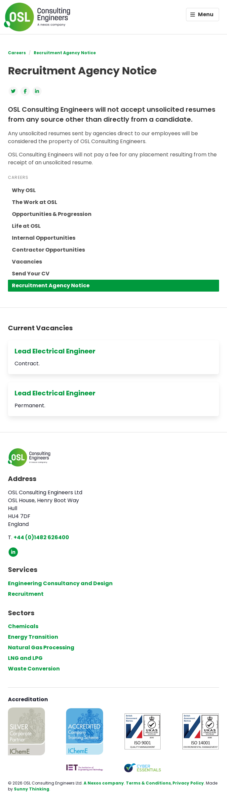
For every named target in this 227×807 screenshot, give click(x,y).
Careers (17, 53)
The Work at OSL (34, 202)
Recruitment (26, 594)
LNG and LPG (25, 658)
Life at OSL (26, 226)
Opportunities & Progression (52, 214)
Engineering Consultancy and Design (60, 583)
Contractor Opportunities (48, 250)
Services (22, 569)
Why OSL (24, 190)
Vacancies (27, 261)
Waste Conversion (34, 668)
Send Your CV (31, 273)
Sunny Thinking (31, 789)
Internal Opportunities (43, 238)
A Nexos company (104, 783)
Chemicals (23, 626)
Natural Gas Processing (41, 647)
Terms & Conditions (148, 783)
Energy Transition (33, 637)
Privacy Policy (188, 783)
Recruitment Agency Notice (65, 53)
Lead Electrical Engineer (55, 351)
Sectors (21, 613)
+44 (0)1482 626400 (41, 537)
